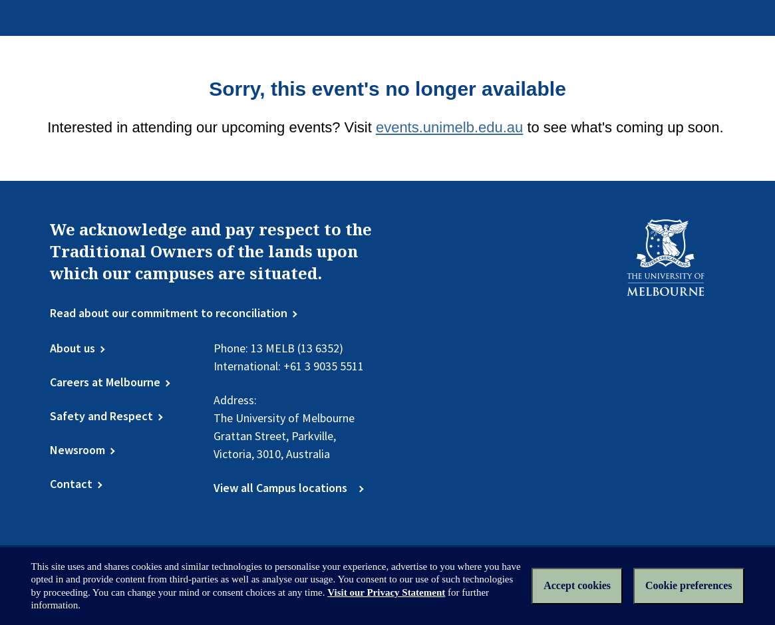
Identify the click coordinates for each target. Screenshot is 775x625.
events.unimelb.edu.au (449, 127)
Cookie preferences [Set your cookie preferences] (688, 585)
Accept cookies (577, 585)
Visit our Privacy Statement (386, 592)
